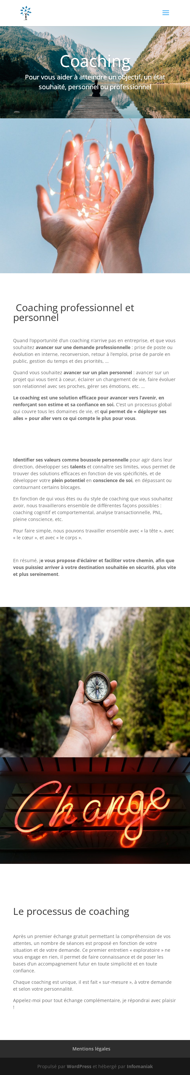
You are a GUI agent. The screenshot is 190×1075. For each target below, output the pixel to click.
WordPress (79, 1066)
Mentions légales (91, 1049)
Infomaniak (140, 1066)
